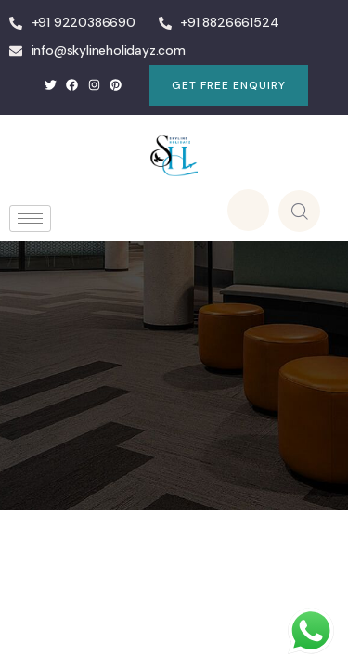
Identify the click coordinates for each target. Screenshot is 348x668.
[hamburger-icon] (30, 218)
